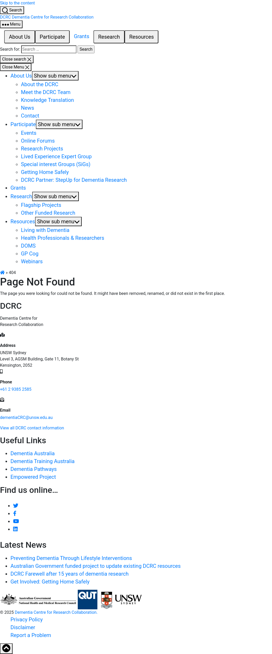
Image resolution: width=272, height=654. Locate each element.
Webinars (32, 261)
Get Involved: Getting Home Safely (50, 582)
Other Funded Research (48, 213)
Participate (52, 37)
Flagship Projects (41, 205)
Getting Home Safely (45, 172)
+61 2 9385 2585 (15, 389)
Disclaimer (22, 627)
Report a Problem (30, 635)
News (27, 108)
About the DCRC (39, 84)
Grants (81, 36)
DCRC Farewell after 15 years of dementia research (69, 574)
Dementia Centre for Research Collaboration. (56, 612)
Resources (141, 37)
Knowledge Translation (47, 100)
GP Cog (29, 253)
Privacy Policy (26, 619)
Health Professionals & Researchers (62, 238)
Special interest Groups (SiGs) (55, 164)
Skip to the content (17, 3)
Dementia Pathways (33, 469)
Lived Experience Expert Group (56, 156)
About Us (19, 37)
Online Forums (38, 141)
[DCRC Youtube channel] (16, 521)
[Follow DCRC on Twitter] (15, 505)
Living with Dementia (45, 230)
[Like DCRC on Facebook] (14, 513)
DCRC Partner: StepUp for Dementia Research (74, 180)
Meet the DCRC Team (45, 92)
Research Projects (42, 148)
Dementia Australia (32, 453)
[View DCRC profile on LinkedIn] (15, 529)
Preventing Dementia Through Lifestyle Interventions (71, 558)
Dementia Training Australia (42, 461)
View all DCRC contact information (32, 427)
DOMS (28, 246)
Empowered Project (33, 477)
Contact (30, 116)
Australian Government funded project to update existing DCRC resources (95, 566)
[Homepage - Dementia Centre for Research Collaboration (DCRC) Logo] (46, 17)
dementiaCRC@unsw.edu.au (26, 417)
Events (28, 133)
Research (109, 37)
